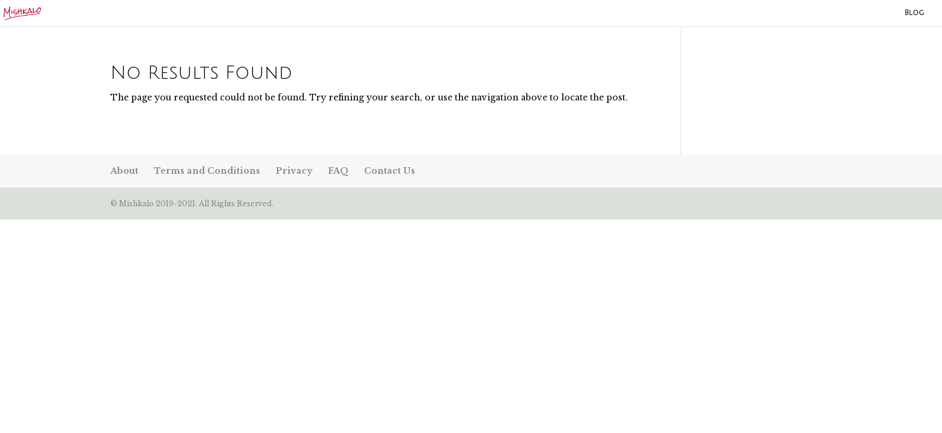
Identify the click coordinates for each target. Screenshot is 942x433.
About (124, 170)
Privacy (294, 170)
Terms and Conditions (207, 170)
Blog (914, 13)
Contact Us (389, 170)
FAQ (338, 170)
